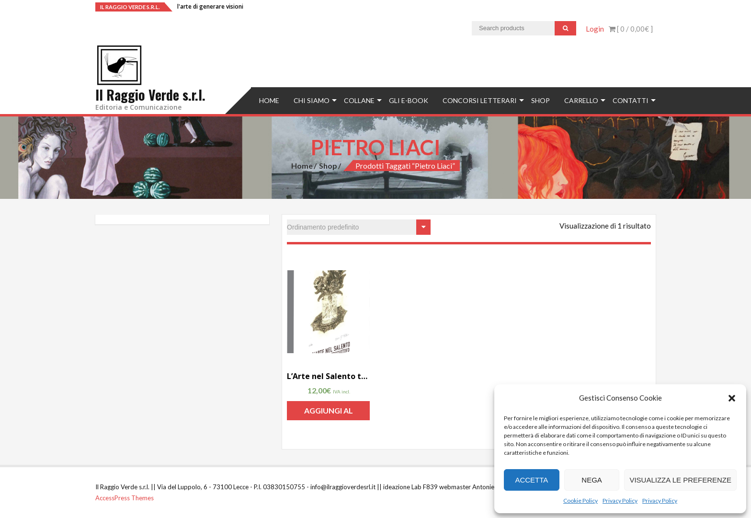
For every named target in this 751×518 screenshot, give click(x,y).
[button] (732, 398)
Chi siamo (312, 100)
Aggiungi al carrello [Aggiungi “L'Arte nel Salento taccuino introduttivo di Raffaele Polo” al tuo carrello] (328, 413)
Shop (540, 100)
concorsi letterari (480, 100)
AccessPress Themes (124, 498)
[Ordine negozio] (359, 227)
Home (269, 100)
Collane (359, 100)
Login (595, 28)
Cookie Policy (580, 500)
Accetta (531, 480)
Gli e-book (408, 100)
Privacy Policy (620, 500)
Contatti (631, 100)
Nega (591, 480)
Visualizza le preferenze (680, 480)
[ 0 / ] (631, 28)
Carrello (581, 100)
